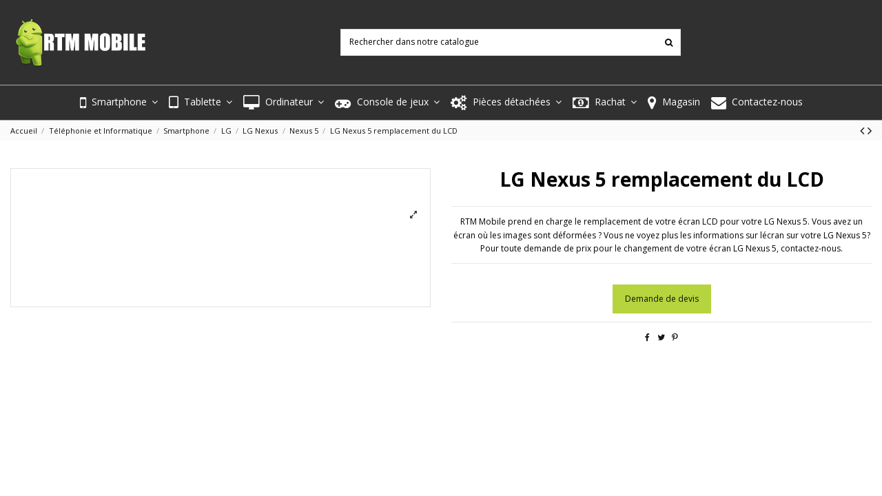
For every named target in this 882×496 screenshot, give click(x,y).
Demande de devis (662, 298)
